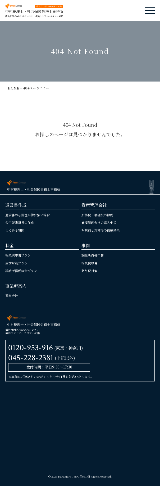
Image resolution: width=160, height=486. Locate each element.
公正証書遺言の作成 (19, 222)
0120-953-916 (30, 347)
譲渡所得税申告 (92, 255)
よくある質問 (14, 230)
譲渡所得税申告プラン (21, 270)
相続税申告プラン (18, 255)
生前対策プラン (16, 263)
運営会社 (11, 295)
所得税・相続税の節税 (97, 215)
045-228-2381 (30, 357)
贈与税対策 (89, 270)
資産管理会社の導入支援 (98, 222)
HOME (13, 88)
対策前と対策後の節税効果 (100, 230)
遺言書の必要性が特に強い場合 (27, 215)
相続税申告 (89, 263)
